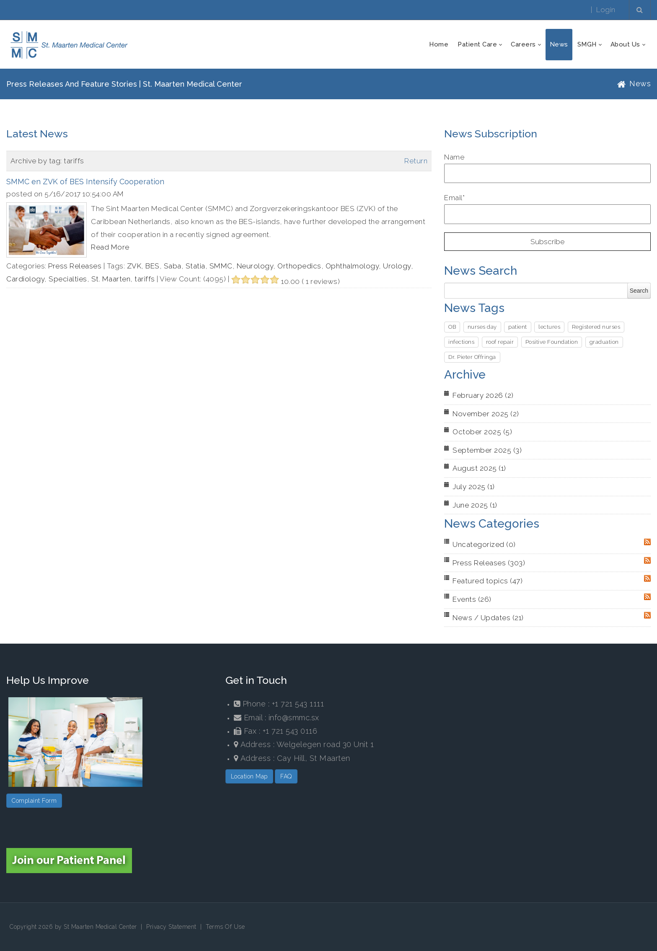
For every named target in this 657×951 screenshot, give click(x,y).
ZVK (134, 266)
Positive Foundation (551, 342)
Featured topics (487, 581)
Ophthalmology (352, 266)
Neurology (255, 266)
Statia (195, 266)
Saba (172, 266)
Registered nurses (596, 327)
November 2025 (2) (486, 414)
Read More (110, 247)
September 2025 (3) (487, 450)
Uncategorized (484, 544)
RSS (647, 542)
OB (452, 327)
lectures (549, 327)
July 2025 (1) (474, 486)
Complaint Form (34, 800)
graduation (604, 342)
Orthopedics (299, 266)
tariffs (145, 279)
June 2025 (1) (475, 505)
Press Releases (74, 266)
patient (517, 327)
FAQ (286, 776)
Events (472, 599)
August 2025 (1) (479, 468)
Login (606, 9)
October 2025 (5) (482, 432)
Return (415, 161)
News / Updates (488, 617)
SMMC (221, 266)
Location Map (249, 776)
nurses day (482, 327)
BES (152, 266)
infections (461, 342)
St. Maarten (111, 279)
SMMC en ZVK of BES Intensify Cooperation (85, 181)
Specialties (68, 279)
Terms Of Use (225, 926)
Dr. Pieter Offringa (472, 357)
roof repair (500, 342)
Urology (397, 266)
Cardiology (25, 279)
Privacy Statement (171, 926)
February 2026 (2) (483, 395)
